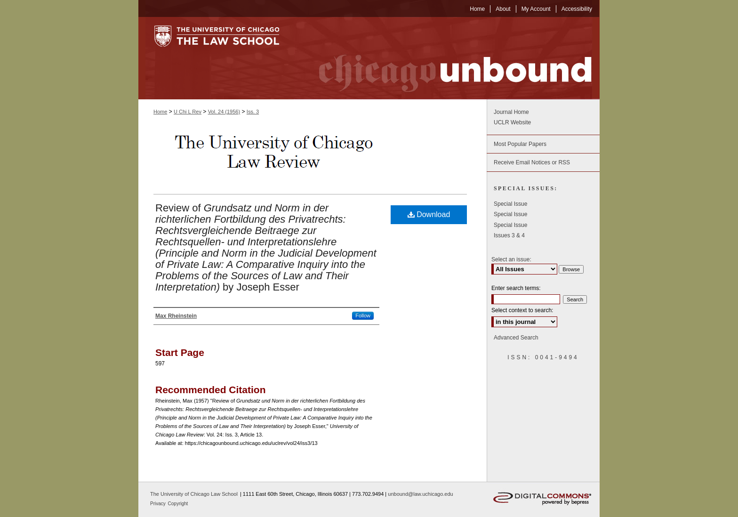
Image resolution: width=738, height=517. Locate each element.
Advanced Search (516, 337)
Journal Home (511, 112)
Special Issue (510, 204)
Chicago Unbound (447, 58)
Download (429, 214)
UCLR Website (512, 122)
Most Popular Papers (520, 144)
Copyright (178, 503)
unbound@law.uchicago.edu (420, 494)
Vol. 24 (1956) (224, 111)
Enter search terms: (516, 288)
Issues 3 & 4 (509, 235)
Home (160, 111)
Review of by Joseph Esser (266, 247)
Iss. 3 (253, 111)
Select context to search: (522, 310)
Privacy (158, 503)
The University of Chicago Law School (194, 494)
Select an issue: (511, 259)
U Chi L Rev (187, 111)
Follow (362, 315)
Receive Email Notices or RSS (532, 162)
